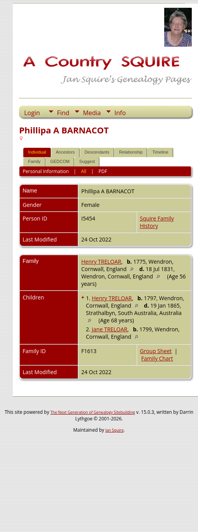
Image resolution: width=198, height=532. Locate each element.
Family (34, 161)
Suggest (87, 161)
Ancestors (65, 152)
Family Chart (157, 358)
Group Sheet (156, 351)
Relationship (131, 152)
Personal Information (46, 171)
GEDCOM (60, 161)
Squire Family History (157, 222)
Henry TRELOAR (101, 261)
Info (120, 112)
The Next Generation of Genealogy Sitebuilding (92, 412)
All (84, 171)
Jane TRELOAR (109, 329)
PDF (103, 171)
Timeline (160, 152)
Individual (37, 152)
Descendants (97, 152)
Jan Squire (114, 430)
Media (92, 112)
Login (32, 112)
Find (63, 112)
